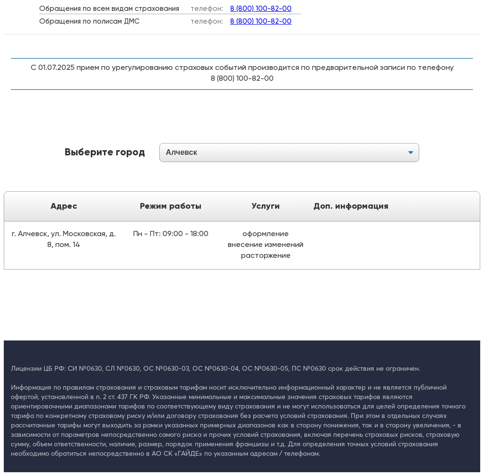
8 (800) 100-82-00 (261, 8)
